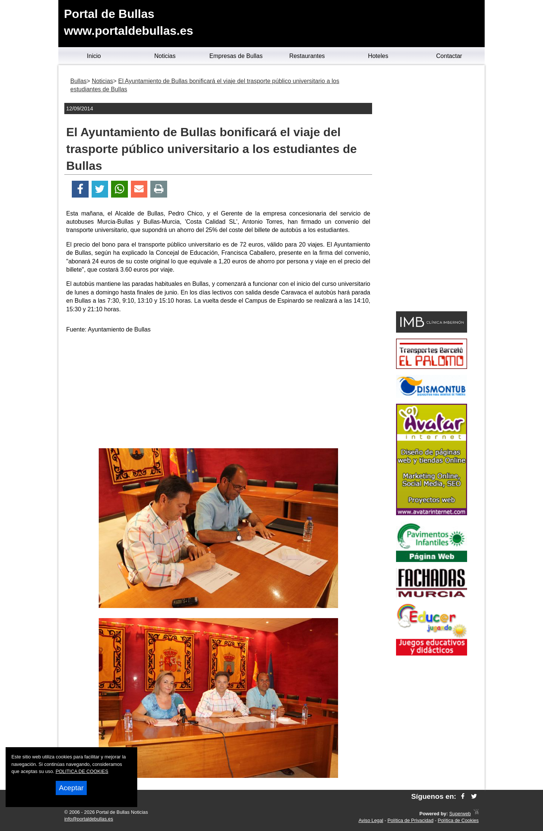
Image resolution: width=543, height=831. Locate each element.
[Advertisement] (218, 392)
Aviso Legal (371, 820)
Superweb (460, 813)
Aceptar (71, 788)
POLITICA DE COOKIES (82, 771)
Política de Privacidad (410, 820)
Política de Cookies (458, 820)
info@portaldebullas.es (88, 819)
